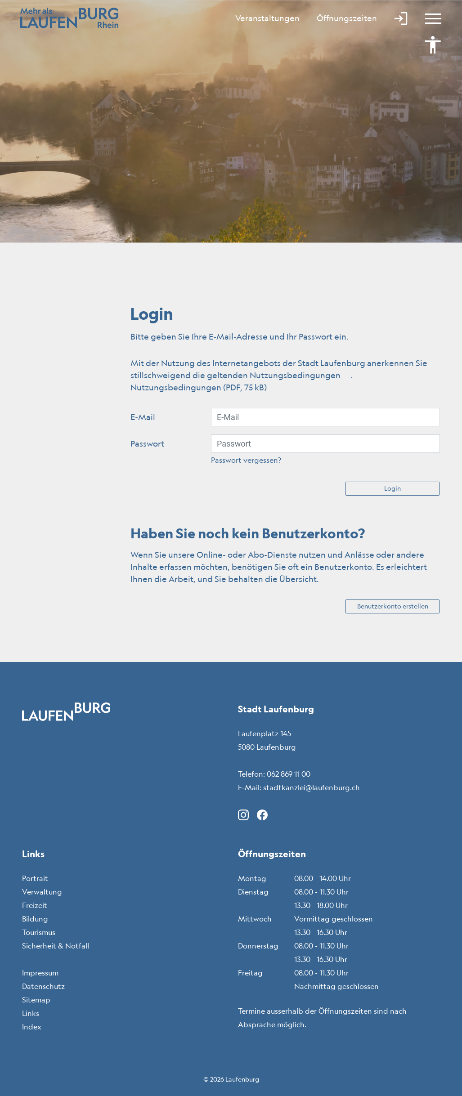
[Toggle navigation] (429, 18)
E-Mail (142, 417)
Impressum (40, 972)
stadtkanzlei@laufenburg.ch (311, 787)
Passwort (147, 443)
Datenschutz (43, 986)
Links (30, 1013)
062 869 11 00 (288, 773)
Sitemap (36, 999)
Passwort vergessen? (246, 460)
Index (31, 1026)
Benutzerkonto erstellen (392, 606)
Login (392, 488)
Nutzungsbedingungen (300, 375)
